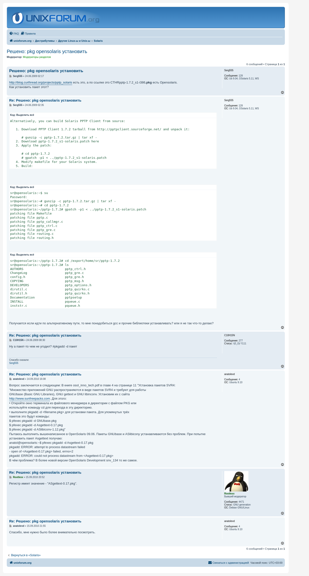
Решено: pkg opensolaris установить (47, 51)
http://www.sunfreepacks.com (29, 398)
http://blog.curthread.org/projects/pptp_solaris (40, 82)
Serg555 (13, 363)
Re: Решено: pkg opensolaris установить (45, 100)
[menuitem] (14, 33)
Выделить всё (25, 115)
